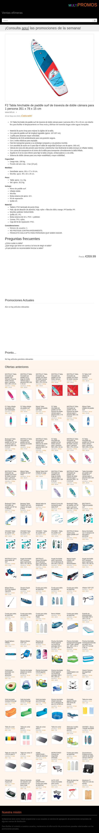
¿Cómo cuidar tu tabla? (14, 243)
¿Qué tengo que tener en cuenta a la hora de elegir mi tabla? (28, 246)
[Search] (94, 20)
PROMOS (87, 4)
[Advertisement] (32, 276)
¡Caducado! (26, 116)
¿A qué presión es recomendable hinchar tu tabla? (24, 248)
